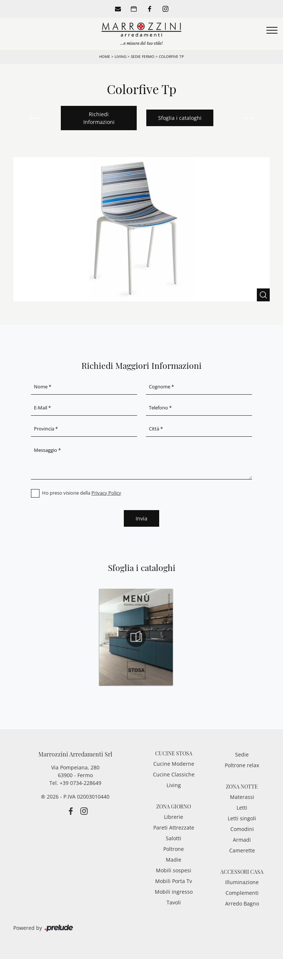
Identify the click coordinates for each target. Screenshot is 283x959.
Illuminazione (242, 882)
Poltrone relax (242, 765)
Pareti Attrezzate (173, 827)
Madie (173, 859)
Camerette (242, 850)
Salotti (173, 838)
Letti (242, 807)
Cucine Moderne (173, 763)
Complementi (242, 892)
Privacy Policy (106, 492)
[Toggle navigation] (271, 30)
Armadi (242, 839)
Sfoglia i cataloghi (180, 117)
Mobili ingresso (174, 891)
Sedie (242, 754)
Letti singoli (242, 818)
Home (104, 56)
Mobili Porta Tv (173, 880)
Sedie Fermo (142, 56)
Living (120, 56)
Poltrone (173, 848)
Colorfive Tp (171, 56)
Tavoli (174, 902)
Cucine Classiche (174, 774)
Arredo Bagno (242, 903)
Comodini (242, 828)
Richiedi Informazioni (99, 118)
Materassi (242, 796)
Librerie (173, 816)
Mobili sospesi (173, 870)
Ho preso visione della (81, 492)
